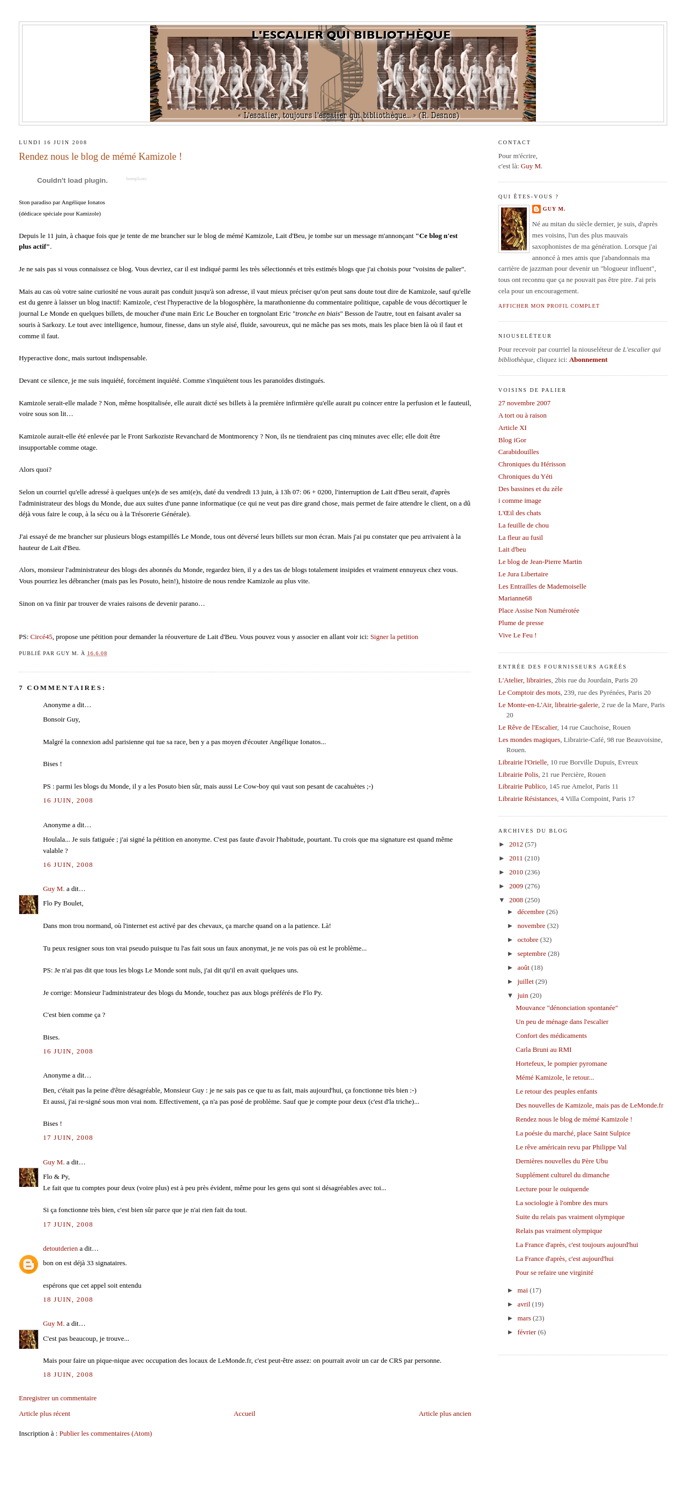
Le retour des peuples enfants (556, 1091)
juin (524, 995)
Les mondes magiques (529, 740)
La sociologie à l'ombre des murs (562, 1203)
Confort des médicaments (551, 1035)
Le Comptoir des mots (529, 692)
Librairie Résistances (527, 799)
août (525, 967)
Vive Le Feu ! (517, 635)
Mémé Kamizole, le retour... (555, 1077)
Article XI (512, 428)
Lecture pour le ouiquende (552, 1189)
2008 (517, 900)
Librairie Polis (518, 774)
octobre (529, 939)
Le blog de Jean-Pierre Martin (540, 562)
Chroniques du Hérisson (532, 464)
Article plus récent (44, 1413)
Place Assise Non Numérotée (538, 610)
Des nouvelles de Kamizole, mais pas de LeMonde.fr (589, 1105)
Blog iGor (512, 440)
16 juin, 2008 (68, 800)
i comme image (519, 500)
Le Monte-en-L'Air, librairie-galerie (548, 705)
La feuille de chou (523, 525)
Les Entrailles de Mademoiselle (542, 586)
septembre (533, 953)
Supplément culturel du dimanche (562, 1175)
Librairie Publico (522, 786)
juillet (527, 981)
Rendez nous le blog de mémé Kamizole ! (100, 156)
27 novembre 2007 (524, 403)
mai (524, 1290)
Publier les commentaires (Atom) (105, 1433)
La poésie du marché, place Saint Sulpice (573, 1133)
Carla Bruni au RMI (543, 1049)
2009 (517, 886)
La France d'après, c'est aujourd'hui (565, 1258)
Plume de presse (520, 623)
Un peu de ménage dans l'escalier (562, 1022)
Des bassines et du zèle (530, 489)
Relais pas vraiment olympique (559, 1231)
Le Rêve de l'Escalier (527, 727)
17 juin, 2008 (68, 1137)
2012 (517, 844)
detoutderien (60, 1248)
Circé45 (42, 637)
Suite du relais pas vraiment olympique (570, 1217)
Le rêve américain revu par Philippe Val (571, 1147)
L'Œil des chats (519, 513)
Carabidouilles (518, 452)
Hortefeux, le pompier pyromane (561, 1063)
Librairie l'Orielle (522, 762)
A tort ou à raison (522, 415)
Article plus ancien (445, 1413)
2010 (517, 872)
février (528, 1332)
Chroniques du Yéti (525, 476)
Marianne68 (515, 598)
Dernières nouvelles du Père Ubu (562, 1161)
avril (525, 1304)
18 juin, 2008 (68, 1299)
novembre (532, 926)
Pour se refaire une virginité (554, 1272)
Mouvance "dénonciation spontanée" (567, 1008)
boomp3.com (136, 178)
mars (525, 1318)
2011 (517, 858)
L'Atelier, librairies (524, 680)
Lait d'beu (512, 549)
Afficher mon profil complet (549, 306)
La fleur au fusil (520, 537)
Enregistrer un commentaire (57, 1398)
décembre (532, 912)
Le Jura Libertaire (523, 574)
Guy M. (53, 889)
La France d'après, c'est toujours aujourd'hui (577, 1245)
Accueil (244, 1413)
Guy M (531, 166)
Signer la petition (394, 637)
